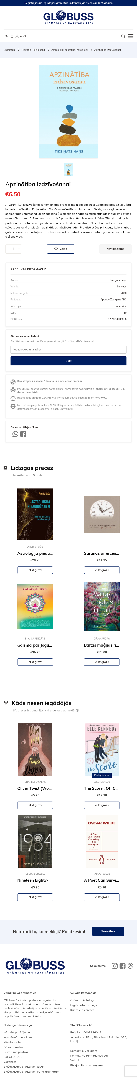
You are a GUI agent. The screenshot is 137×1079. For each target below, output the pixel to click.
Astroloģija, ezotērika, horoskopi (69, 49)
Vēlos (60, 249)
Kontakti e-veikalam (83, 1050)
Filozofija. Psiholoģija (33, 49)
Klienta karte (12, 1042)
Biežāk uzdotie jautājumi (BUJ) (24, 1066)
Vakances (10, 1062)
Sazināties (108, 931)
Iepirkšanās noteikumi (18, 1037)
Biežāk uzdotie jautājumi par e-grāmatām (31, 1071)
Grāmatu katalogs (82, 1000)
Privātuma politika (16, 1052)
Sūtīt (69, 361)
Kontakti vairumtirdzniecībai (89, 1055)
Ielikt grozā (35, 570)
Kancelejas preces (82, 1010)
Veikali (74, 1060)
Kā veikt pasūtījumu (17, 1032)
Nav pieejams (115, 249)
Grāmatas (9, 49)
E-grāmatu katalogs (83, 1005)
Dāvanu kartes (13, 1047)
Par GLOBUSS (13, 1057)
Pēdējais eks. (102, 775)
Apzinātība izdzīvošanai (107, 49)
